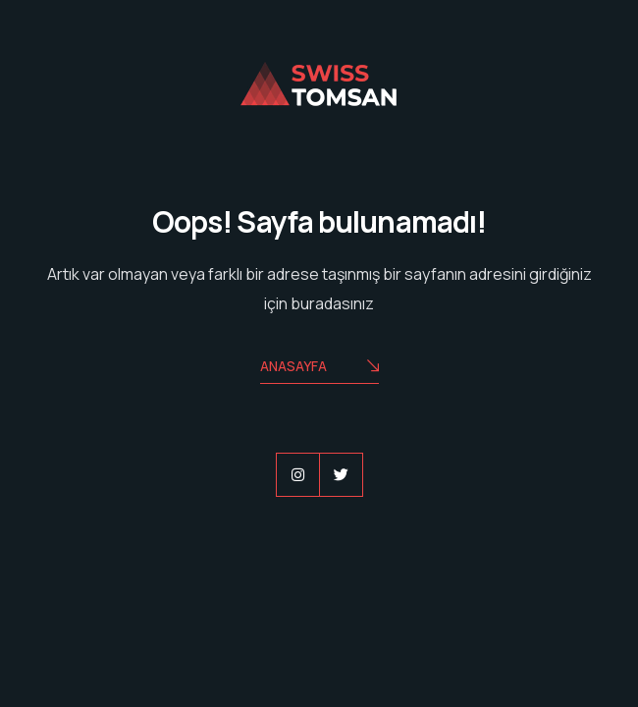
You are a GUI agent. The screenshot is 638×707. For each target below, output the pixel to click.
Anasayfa (319, 368)
